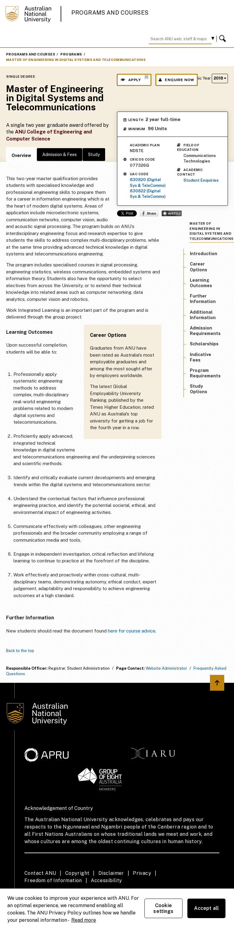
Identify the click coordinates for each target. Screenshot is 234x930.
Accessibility (106, 880)
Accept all (206, 908)
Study (94, 154)
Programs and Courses (110, 12)
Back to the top (20, 650)
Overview (21, 155)
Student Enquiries (200, 180)
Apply (134, 78)
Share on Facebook (149, 213)
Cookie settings (163, 908)
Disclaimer (111, 873)
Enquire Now (176, 80)
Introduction (203, 253)
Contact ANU (40, 873)
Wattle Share (171, 213)
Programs (71, 54)
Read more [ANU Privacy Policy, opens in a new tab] (83, 920)
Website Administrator (166, 668)
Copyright (77, 873)
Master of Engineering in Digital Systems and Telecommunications (76, 60)
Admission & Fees (59, 154)
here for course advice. (132, 630)
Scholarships (204, 343)
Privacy (142, 873)
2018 (220, 78)
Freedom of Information (53, 880)
